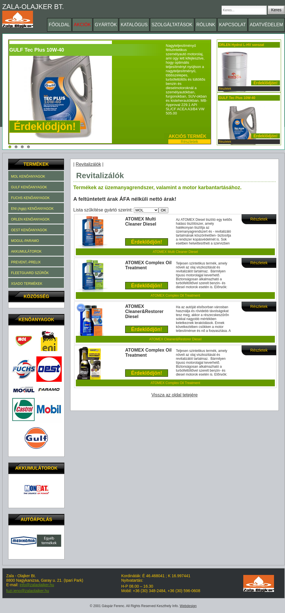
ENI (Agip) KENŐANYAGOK (32, 209)
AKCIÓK (82, 24)
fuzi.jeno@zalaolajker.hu (27, 590)
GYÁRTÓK (106, 24)
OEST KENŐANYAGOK (29, 230)
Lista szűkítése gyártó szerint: (103, 210)
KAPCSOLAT (232, 24)
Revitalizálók (88, 164)
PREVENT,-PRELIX (26, 262)
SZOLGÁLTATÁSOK (172, 24)
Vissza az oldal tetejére (174, 395)
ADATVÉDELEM (266, 24)
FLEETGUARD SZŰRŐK (30, 273)
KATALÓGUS (134, 24)
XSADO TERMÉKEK (26, 284)
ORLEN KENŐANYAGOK (30, 219)
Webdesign (188, 606)
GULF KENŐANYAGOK (29, 187)
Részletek (189, 141)
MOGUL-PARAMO (25, 241)
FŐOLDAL (59, 24)
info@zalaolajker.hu (36, 585)
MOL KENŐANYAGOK (28, 176)
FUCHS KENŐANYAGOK (30, 198)
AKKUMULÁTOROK (26, 251)
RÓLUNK (205, 24)
